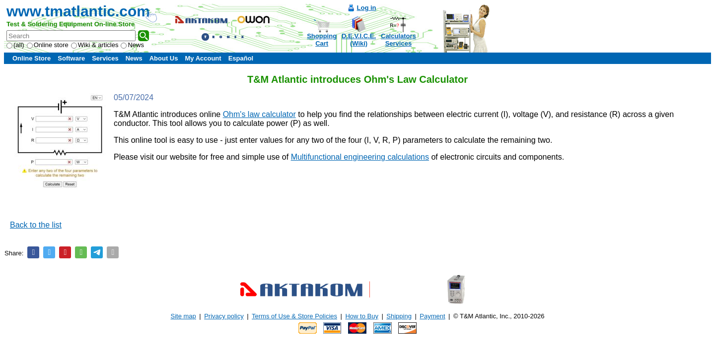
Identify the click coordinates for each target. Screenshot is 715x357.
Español (241, 58)
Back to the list (36, 225)
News (132, 45)
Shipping (399, 316)
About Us (163, 58)
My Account (203, 58)
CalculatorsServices (398, 39)
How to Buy (361, 316)
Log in (366, 7)
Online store (48, 45)
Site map (183, 316)
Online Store (31, 58)
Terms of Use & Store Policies (294, 316)
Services (105, 58)
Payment (432, 316)
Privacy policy (223, 316)
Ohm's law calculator (259, 114)
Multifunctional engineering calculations (360, 157)
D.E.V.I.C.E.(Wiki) (359, 39)
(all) (15, 45)
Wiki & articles (95, 45)
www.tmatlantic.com (78, 11)
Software (71, 58)
